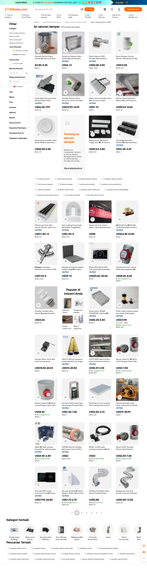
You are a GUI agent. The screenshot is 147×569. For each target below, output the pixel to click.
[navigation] (18, 268)
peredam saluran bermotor (18, 559)
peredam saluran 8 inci (64, 190)
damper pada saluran (126, 554)
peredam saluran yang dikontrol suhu (99, 554)
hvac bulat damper (67, 559)
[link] (144, 546)
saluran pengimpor (43, 190)
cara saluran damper (71, 195)
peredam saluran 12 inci (94, 195)
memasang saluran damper (107, 548)
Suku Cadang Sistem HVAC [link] (101, 22)
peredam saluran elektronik (110, 184)
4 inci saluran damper (44, 184)
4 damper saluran (42, 179)
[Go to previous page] (72, 513)
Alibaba (36, 22)
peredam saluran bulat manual (44, 554)
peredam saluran (38, 548)
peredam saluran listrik (118, 559)
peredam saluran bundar (17, 554)
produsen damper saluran (87, 179)
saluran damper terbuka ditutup (92, 559)
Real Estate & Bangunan (52, 22)
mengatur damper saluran (112, 179)
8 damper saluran (85, 548)
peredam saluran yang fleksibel (116, 190)
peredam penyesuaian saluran (47, 195)
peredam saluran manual (70, 554)
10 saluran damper (65, 184)
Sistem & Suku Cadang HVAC (76, 22)
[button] (144, 558)
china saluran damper (63, 179)
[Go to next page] (101, 513)
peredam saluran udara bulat (61, 548)
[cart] (112, 10)
